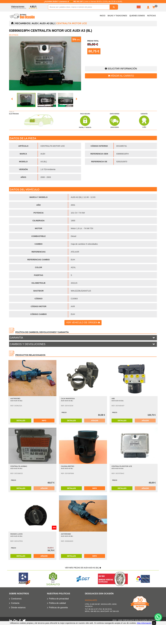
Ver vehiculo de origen (83, 322)
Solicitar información (121, 68)
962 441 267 (78, 1)
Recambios (22, 23)
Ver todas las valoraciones (18, 8)
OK (154, 623)
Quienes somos (137, 16)
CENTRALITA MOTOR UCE (71, 23)
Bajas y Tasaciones (117, 16)
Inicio (102, 16)
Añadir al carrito (121, 75)
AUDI (35, 23)
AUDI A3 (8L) (47, 23)
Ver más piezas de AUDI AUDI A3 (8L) (83, 568)
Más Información (144, 623)
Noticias (151, 16)
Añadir (94, 420)
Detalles (20, 420)
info (44, 420)
